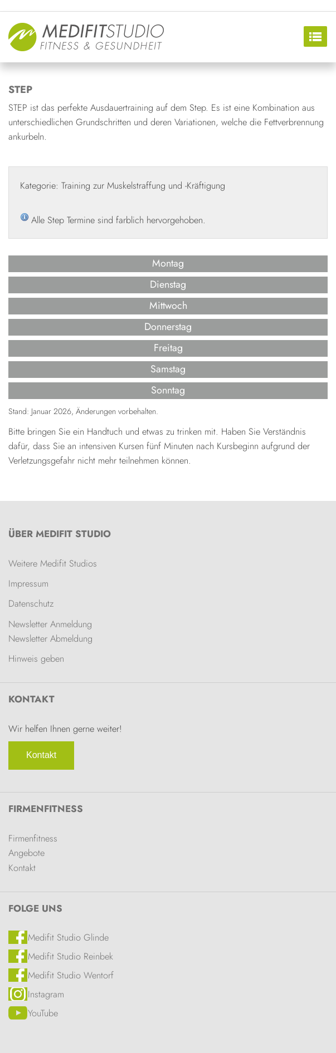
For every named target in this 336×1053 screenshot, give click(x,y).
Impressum (28, 583)
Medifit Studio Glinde (68, 937)
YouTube (43, 1013)
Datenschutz (30, 603)
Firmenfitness (45, 808)
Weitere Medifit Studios (52, 563)
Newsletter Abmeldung (50, 638)
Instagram (46, 994)
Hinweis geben (36, 658)
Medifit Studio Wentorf (71, 975)
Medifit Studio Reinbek (70, 956)
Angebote (26, 852)
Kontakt (41, 755)
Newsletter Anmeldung (50, 624)
